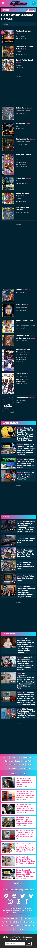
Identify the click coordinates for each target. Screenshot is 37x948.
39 (13, 682)
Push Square (27, 918)
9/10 (2, 32)
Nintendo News (29, 922)
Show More (18, 883)
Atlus (17, 307)
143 (12, 530)
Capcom (18, 51)
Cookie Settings (11, 768)
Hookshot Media (16, 908)
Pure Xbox (5, 922)
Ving (17, 212)
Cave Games (23, 307)
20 (13, 453)
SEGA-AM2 (23, 376)
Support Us (9, 761)
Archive (29, 765)
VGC (18, 926)
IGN (3, 926)
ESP (17, 36)
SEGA (17, 159)
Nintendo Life (15, 918)
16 (13, 557)
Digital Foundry (17, 922)
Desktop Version (25, 768)
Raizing (27, 110)
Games (5, 10)
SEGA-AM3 (23, 354)
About (13, 757)
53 (13, 467)
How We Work (28, 757)
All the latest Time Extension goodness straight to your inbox (18, 938)
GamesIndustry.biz (28, 926)
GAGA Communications (22, 325)
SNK (17, 126)
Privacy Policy (27, 761)
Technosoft (19, 181)
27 (13, 544)
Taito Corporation (24, 212)
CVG (16, 929)
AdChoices (29, 911)
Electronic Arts (20, 110)
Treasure (22, 36)
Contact (17, 761)
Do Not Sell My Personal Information (18, 913)
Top (6, 757)
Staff (19, 757)
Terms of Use (10, 765)
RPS (21, 929)
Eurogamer (11, 926)
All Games (30, 10)
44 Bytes (22, 911)
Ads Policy (20, 765)
